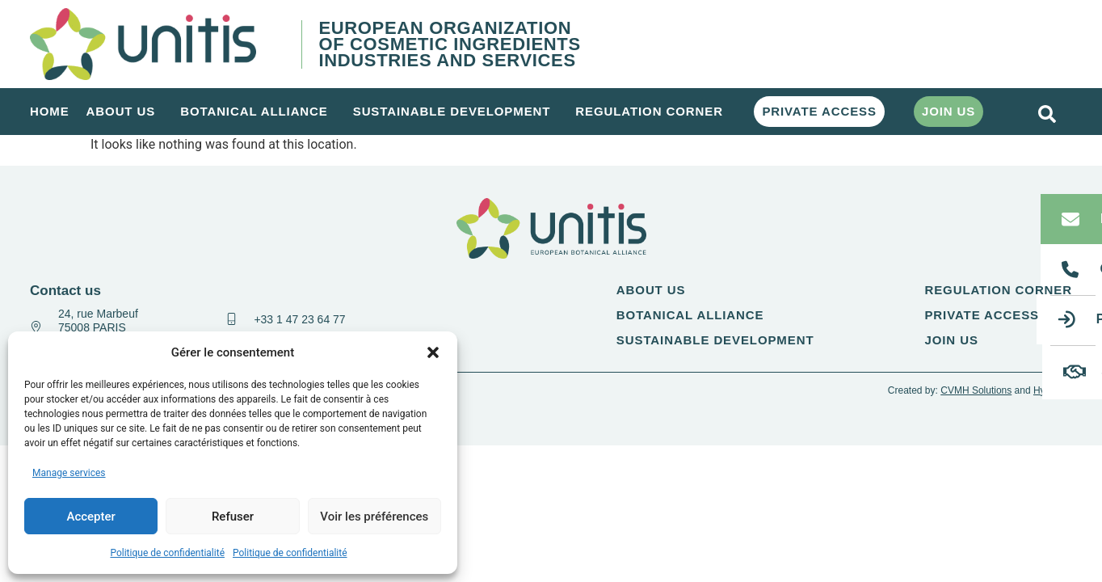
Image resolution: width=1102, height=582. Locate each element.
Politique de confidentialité (167, 553)
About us (125, 111)
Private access (819, 111)
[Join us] (1074, 372)
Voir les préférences (374, 516)
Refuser (233, 516)
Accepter (90, 516)
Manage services (69, 473)
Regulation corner (653, 111)
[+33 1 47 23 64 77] (231, 319)
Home (49, 111)
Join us (948, 111)
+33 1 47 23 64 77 (299, 319)
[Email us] (1070, 219)
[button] (433, 352)
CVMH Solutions (976, 390)
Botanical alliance (258, 111)
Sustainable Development (456, 111)
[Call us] (1070, 269)
